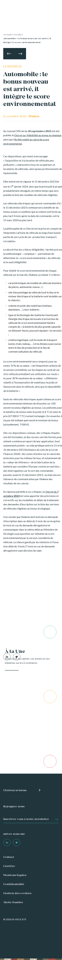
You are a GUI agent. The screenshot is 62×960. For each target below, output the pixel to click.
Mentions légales (14, 875)
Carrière (9, 866)
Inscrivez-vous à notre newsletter (26, 819)
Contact (8, 857)
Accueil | (8, 35)
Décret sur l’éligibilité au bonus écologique (37, 135)
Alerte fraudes (13, 902)
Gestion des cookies (17, 893)
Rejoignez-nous (14, 806)
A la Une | (18, 35)
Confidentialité (13, 884)
